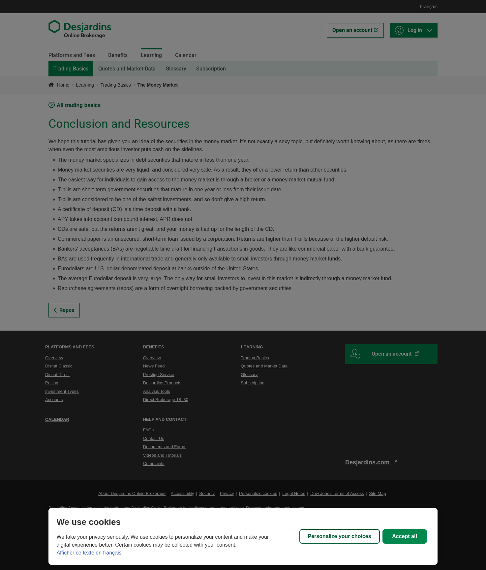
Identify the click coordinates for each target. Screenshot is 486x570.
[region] (242, 536)
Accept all (404, 536)
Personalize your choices (339, 536)
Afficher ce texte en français (88, 553)
